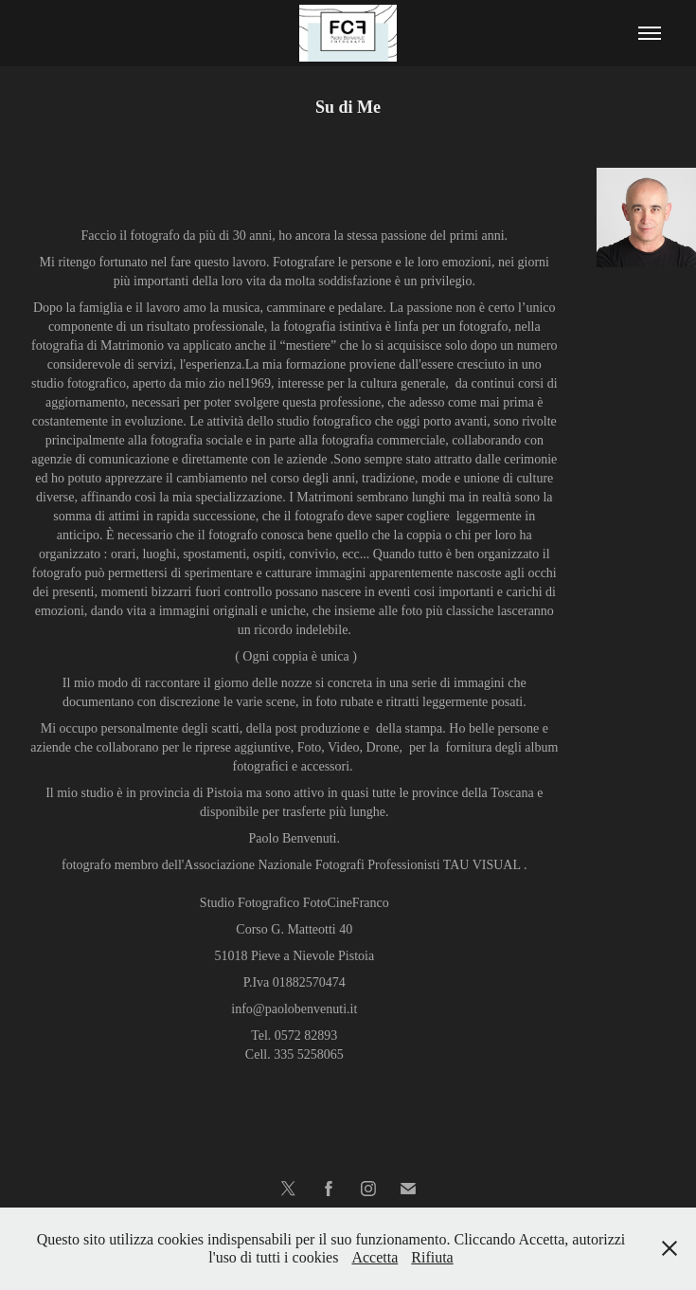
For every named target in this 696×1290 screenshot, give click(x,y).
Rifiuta (432, 1257)
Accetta (374, 1257)
